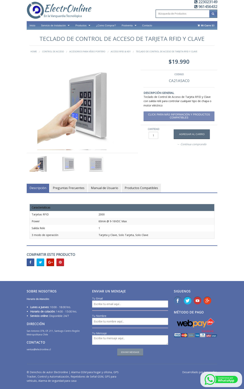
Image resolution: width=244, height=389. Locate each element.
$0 (205, 25)
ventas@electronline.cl (39, 349)
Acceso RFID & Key (121, 51)
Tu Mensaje (99, 333)
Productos (81, 25)
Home (33, 51)
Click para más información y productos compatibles (179, 116)
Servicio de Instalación (53, 25)
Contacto (147, 25)
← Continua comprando (191, 144)
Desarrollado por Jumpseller (199, 372)
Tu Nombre (99, 316)
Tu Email (97, 298)
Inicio (32, 25)
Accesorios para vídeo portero (87, 51)
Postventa (127, 25)
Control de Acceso (53, 51)
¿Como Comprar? (106, 25)
